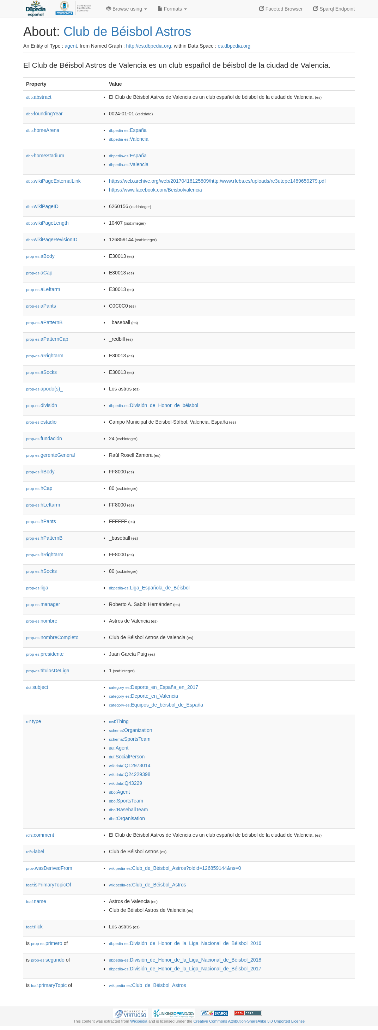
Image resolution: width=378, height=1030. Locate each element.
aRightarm (44, 355)
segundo (48, 960)
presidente (44, 654)
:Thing (119, 721)
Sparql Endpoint (334, 9)
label (35, 851)
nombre (41, 621)
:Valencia (128, 139)
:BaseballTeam (128, 809)
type (33, 721)
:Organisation (127, 818)
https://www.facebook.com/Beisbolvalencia (155, 190)
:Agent (118, 748)
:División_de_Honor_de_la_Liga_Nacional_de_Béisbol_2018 (185, 960)
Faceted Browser (281, 9)
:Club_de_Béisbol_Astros (147, 884)
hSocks (41, 571)
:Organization (130, 730)
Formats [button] (172, 9)
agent (71, 46)
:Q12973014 (130, 765)
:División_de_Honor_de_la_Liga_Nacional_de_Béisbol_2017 (185, 968)
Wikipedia (138, 1021)
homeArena (42, 130)
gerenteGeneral (50, 455)
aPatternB (44, 322)
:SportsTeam (130, 739)
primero (46, 943)
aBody (40, 256)
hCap (39, 488)
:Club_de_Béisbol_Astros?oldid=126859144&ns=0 (175, 868)
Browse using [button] (126, 9)
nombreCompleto (52, 637)
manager (43, 604)
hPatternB (44, 538)
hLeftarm (43, 505)
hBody (40, 471)
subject (37, 687)
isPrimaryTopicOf (48, 884)
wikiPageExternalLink (53, 181)
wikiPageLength (47, 223)
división (41, 405)
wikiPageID (42, 206)
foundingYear (44, 113)
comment (40, 835)
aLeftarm (43, 289)
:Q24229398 (130, 774)
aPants (41, 306)
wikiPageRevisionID (52, 239)
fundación (44, 438)
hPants (41, 521)
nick (34, 926)
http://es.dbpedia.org (148, 46)
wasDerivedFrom (49, 868)
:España (128, 130)
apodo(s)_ (44, 389)
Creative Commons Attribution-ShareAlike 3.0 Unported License (249, 1021)
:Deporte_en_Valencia (143, 696)
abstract (38, 97)
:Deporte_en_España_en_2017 (153, 687)
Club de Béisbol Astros (127, 31)
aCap (39, 272)
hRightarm (44, 554)
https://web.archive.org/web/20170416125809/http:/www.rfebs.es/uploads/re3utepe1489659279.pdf (217, 181)
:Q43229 (125, 783)
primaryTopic (49, 985)
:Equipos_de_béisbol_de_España (156, 705)
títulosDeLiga (47, 670)
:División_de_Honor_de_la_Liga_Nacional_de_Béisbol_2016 (185, 943)
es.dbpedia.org (234, 46)
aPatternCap (47, 339)
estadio (41, 422)
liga (37, 587)
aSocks (41, 372)
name (36, 901)
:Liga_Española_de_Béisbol (149, 587)
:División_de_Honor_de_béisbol (153, 405)
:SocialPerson (127, 756)
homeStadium (45, 155)
